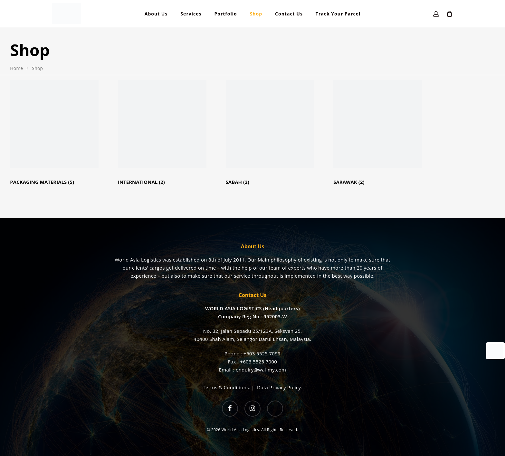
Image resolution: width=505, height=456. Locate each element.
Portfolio (225, 14)
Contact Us (289, 14)
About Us (156, 14)
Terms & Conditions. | (230, 387)
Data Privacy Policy (279, 387)
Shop (256, 14)
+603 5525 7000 (258, 361)
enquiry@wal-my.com (261, 369)
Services (190, 14)
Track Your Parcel (338, 14)
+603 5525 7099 (262, 353)
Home (16, 68)
